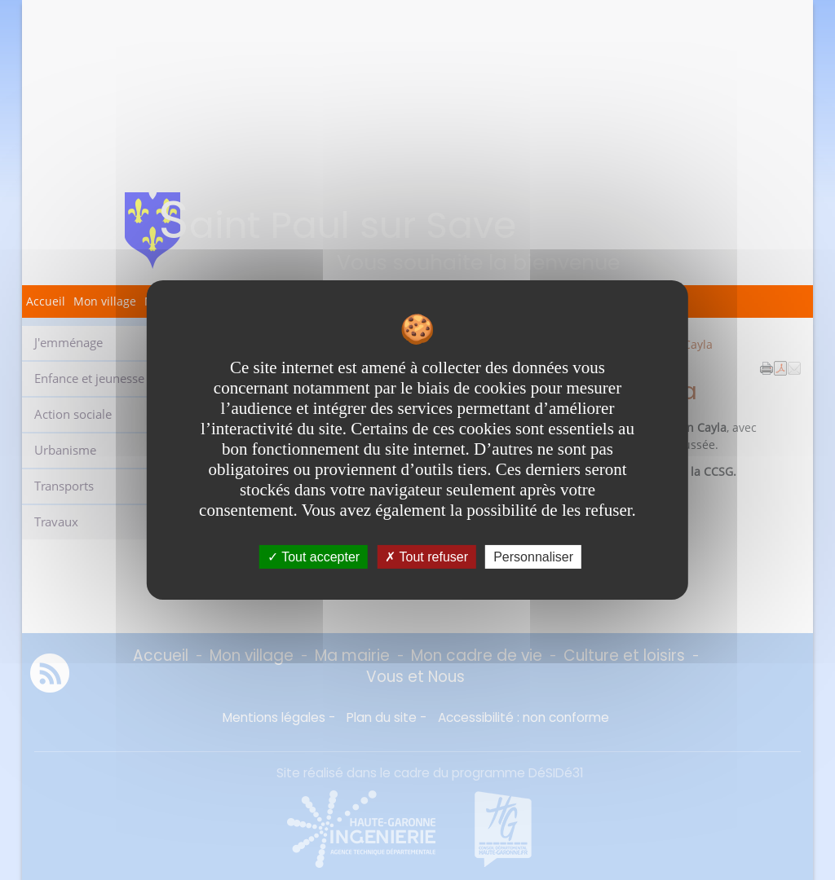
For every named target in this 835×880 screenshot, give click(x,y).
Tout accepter (313, 557)
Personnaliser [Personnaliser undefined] (533, 557)
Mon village (104, 301)
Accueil (45, 301)
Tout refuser (426, 557)
